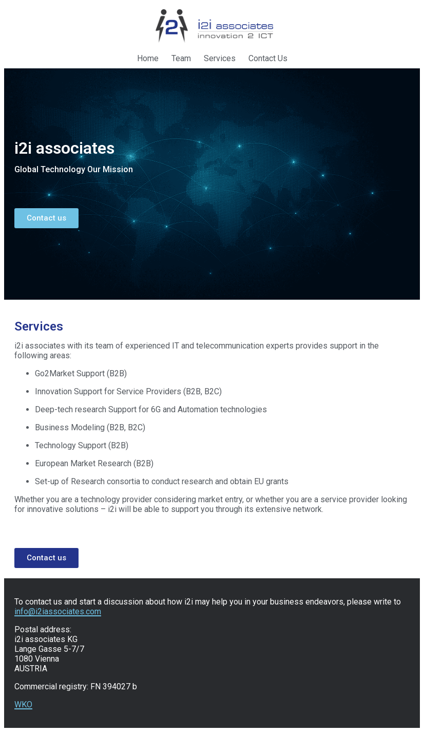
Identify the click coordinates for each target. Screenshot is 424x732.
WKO (23, 704)
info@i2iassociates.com (57, 611)
